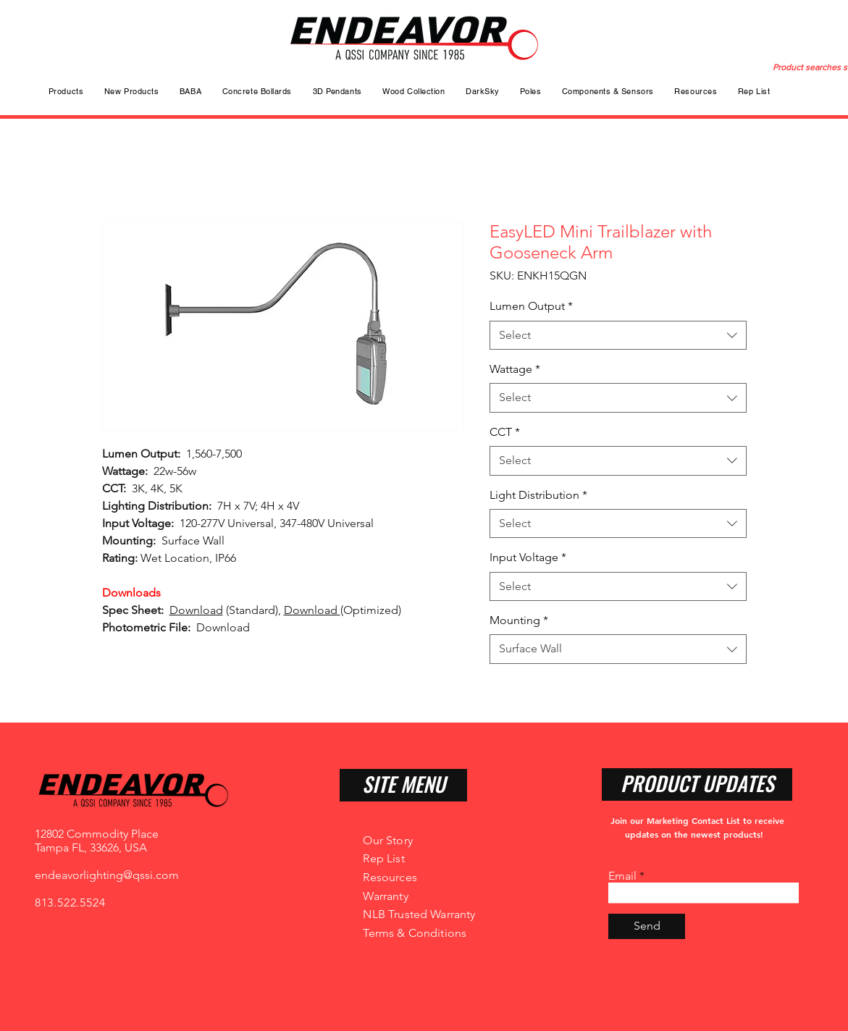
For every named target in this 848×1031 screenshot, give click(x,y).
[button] (530, 91)
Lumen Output (531, 306)
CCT (505, 432)
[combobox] (618, 335)
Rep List (383, 858)
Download (196, 610)
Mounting (519, 620)
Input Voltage (528, 557)
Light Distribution (538, 495)
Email (622, 876)
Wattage (515, 369)
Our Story (387, 840)
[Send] (646, 926)
